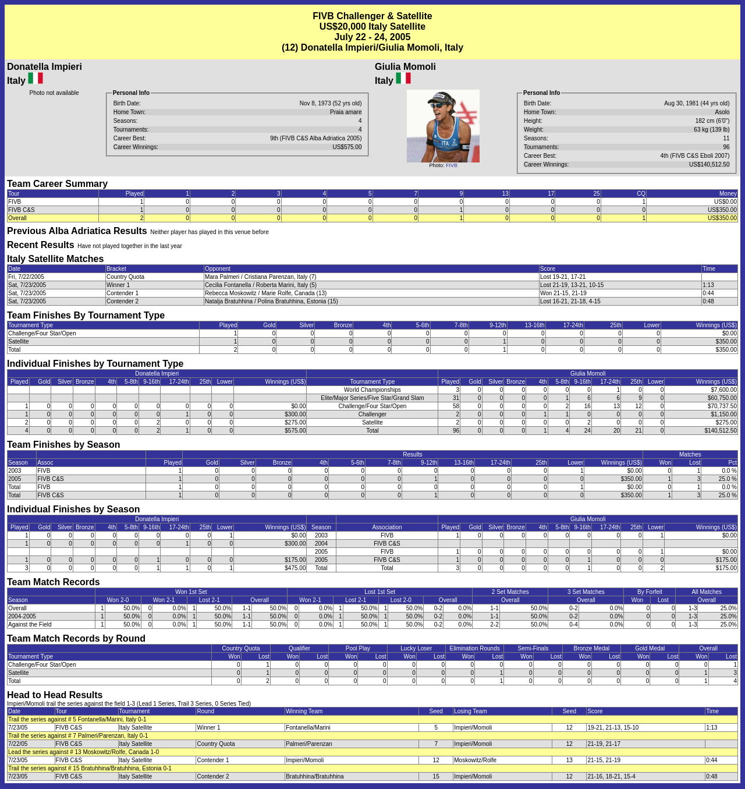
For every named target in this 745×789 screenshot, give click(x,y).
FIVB (451, 165)
